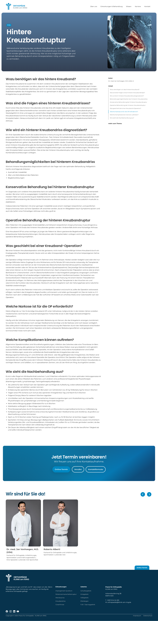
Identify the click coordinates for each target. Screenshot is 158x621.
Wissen (128, 6)
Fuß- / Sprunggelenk (88, 604)
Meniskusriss (60, 597)
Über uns (93, 6)
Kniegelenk (84, 594)
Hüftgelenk (84, 597)
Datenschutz (147, 615)
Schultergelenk (86, 591)
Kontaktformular (95, 469)
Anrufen (78, 469)
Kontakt (147, 6)
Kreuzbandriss (60, 601)
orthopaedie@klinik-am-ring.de (119, 602)
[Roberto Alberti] (60, 528)
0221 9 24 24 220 (113, 600)
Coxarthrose (60, 604)
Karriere (138, 6)
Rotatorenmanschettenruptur (66, 594)
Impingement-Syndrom (64, 591)
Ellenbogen (84, 601)
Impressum (137, 615)
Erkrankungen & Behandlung (112, 6)
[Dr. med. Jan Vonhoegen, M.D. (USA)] (130, 81)
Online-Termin (61, 469)
